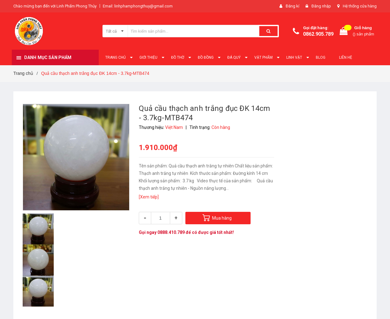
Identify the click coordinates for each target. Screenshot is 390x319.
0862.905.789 (318, 34)
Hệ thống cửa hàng (360, 6)
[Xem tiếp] (149, 196)
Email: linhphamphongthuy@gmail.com (138, 6)
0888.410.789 (171, 232)
